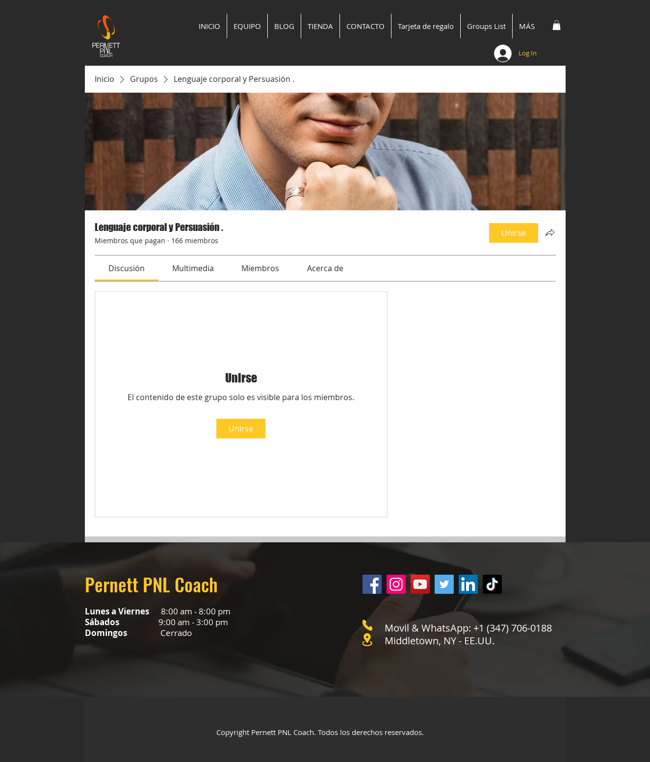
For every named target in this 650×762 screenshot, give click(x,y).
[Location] (367, 639)
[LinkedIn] (468, 584)
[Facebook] (372, 584)
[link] (126, 268)
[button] (556, 25)
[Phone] (367, 625)
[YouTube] (420, 584)
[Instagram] (396, 584)
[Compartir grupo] (550, 232)
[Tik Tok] (492, 584)
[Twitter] (444, 584)
